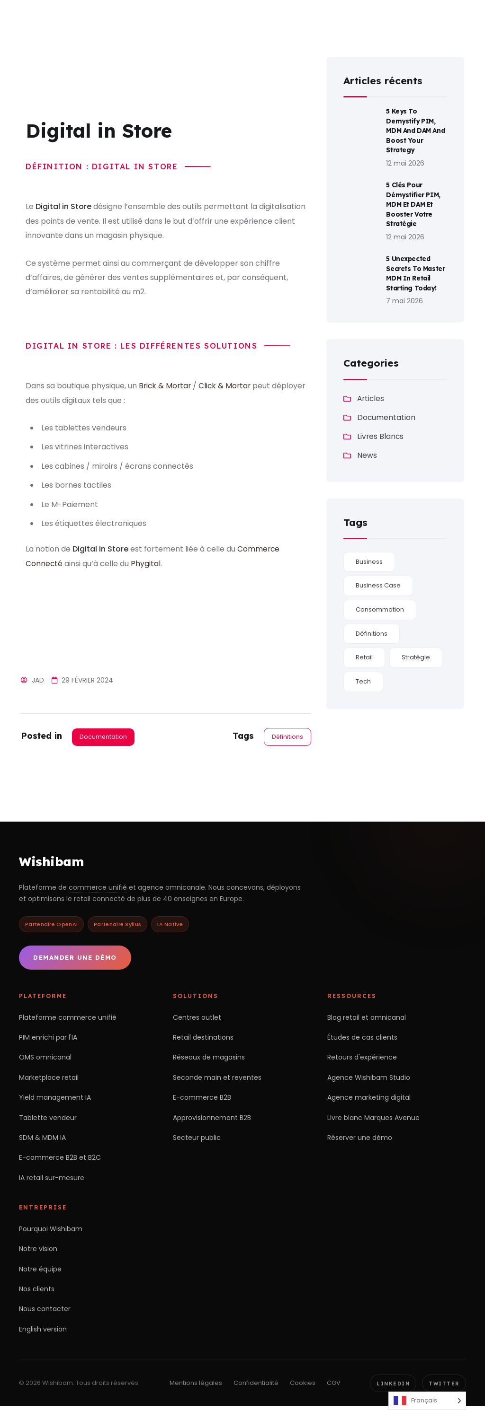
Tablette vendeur (48, 1120)
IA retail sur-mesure (51, 1180)
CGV (331, 1386)
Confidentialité (253, 1386)
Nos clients (36, 1291)
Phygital (146, 563)
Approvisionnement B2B (212, 1120)
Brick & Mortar (166, 385)
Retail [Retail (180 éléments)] (364, 650)
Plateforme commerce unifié (68, 1020)
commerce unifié (98, 890)
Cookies (300, 1386)
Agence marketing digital (369, 1100)
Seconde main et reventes (217, 1080)
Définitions (287, 737)
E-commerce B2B (202, 1100)
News (367, 448)
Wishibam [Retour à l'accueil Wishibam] (53, 863)
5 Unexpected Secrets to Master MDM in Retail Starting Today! (416, 267)
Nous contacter (45, 1311)
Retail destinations (203, 1040)
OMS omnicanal (45, 1060)
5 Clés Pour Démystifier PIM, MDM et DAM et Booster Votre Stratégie (413, 200)
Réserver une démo (359, 1140)
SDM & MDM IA (42, 1140)
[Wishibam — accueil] (68, 18)
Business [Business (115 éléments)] (369, 555)
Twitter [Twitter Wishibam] (443, 1386)
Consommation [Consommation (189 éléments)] (380, 602)
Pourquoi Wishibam (50, 1231)
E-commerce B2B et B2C (60, 1160)
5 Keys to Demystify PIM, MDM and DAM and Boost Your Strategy (412, 129)
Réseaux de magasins (209, 1060)
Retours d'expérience (362, 1060)
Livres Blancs (380, 429)
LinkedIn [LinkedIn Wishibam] (390, 1386)
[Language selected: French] (427, 1401)
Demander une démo (75, 960)
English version (43, 1332)
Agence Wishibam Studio (368, 1080)
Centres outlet (197, 1020)
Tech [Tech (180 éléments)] (363, 674)
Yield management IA (55, 1100)
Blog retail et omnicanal (366, 1020)
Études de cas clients (362, 1040)
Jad (38, 680)
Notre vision (38, 1251)
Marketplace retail (49, 1080)
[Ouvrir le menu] (464, 18)
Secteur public (197, 1140)
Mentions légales (193, 1386)
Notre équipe (40, 1271)
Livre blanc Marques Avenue (373, 1120)
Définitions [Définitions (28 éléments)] (371, 626)
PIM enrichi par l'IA (48, 1040)
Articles (371, 391)
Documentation (103, 737)
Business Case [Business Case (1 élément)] (378, 578)
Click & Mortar (227, 385)
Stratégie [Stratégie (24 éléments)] (416, 650)
